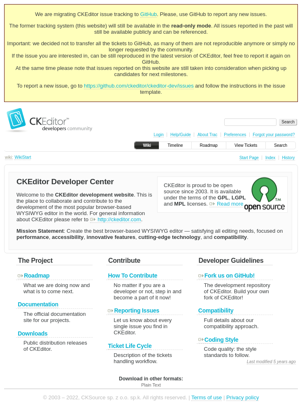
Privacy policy (242, 397)
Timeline (175, 145)
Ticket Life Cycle (129, 346)
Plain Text (151, 384)
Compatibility (215, 310)
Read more (226, 204)
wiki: (9, 157)
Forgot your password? (274, 134)
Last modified (259, 361)
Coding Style (218, 339)
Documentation (38, 304)
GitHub (148, 14)
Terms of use (206, 397)
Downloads (32, 333)
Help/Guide (180, 134)
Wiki (147, 145)
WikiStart (22, 157)
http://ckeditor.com (115, 219)
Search (280, 145)
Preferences (235, 134)
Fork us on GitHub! (226, 275)
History (288, 157)
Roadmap (209, 145)
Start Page (249, 157)
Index (270, 157)
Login (158, 134)
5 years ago (285, 361)
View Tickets (246, 145)
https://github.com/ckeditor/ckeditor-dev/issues (139, 86)
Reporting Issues (133, 310)
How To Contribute (132, 275)
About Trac (207, 134)
